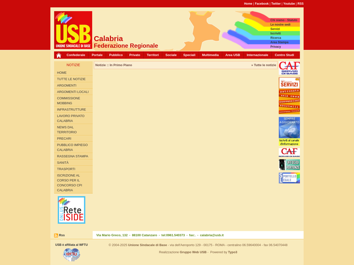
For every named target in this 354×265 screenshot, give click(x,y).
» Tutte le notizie (263, 65)
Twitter (276, 3)
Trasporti (66, 169)
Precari (64, 138)
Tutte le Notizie (71, 79)
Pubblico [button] (116, 55)
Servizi (275, 29)
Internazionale (257, 55)
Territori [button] (153, 55)
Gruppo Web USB (193, 252)
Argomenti (66, 85)
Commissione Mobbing (68, 100)
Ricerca (275, 38)
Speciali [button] (189, 55)
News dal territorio (67, 129)
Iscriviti (275, 33)
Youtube (289, 3)
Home (248, 3)
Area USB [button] (232, 55)
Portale (97, 55)
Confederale (76, 55)
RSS (300, 3)
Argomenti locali (73, 92)
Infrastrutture (71, 109)
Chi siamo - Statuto (283, 20)
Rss (62, 235)
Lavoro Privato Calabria (71, 118)
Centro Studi (284, 55)
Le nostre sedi (280, 24)
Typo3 (232, 252)
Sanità (63, 162)
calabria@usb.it (211, 235)
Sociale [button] (171, 55)
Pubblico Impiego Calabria (72, 147)
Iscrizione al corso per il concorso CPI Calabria (69, 183)
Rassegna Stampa (72, 156)
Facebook (262, 3)
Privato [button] (134, 55)
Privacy (275, 46)
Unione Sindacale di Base (147, 245)
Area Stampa (279, 42)
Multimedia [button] (210, 55)
